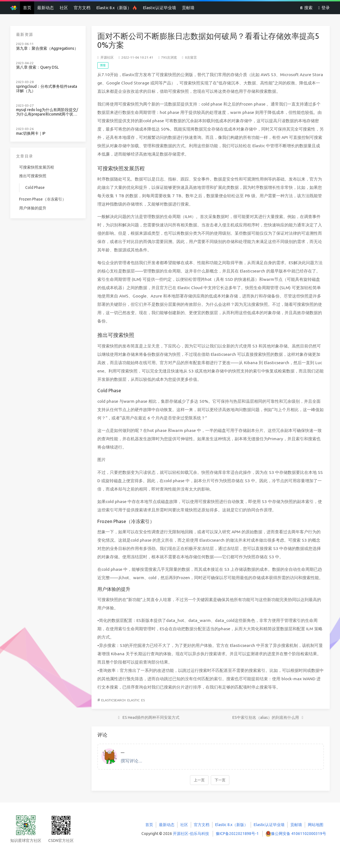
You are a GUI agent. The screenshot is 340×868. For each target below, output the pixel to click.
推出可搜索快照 (32, 176)
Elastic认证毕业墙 (159, 7)
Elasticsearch (113, 700)
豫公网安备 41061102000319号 (298, 833)
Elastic (133, 700)
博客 (103, 65)
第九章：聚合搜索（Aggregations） (47, 48)
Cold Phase (35, 187)
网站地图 (315, 824)
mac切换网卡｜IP (30, 133)
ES (143, 700)
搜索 (306, 8)
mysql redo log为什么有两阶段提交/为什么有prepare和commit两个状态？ (47, 112)
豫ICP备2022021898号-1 (237, 833)
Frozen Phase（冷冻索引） (42, 199)
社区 (64, 7)
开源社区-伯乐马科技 (191, 833)
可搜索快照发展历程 (36, 167)
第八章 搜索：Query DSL (37, 67)
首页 (27, 7)
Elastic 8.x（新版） (116, 7)
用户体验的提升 (32, 208)
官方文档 (82, 7)
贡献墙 (188, 7)
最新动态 (45, 7)
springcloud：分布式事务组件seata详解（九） (46, 88)
